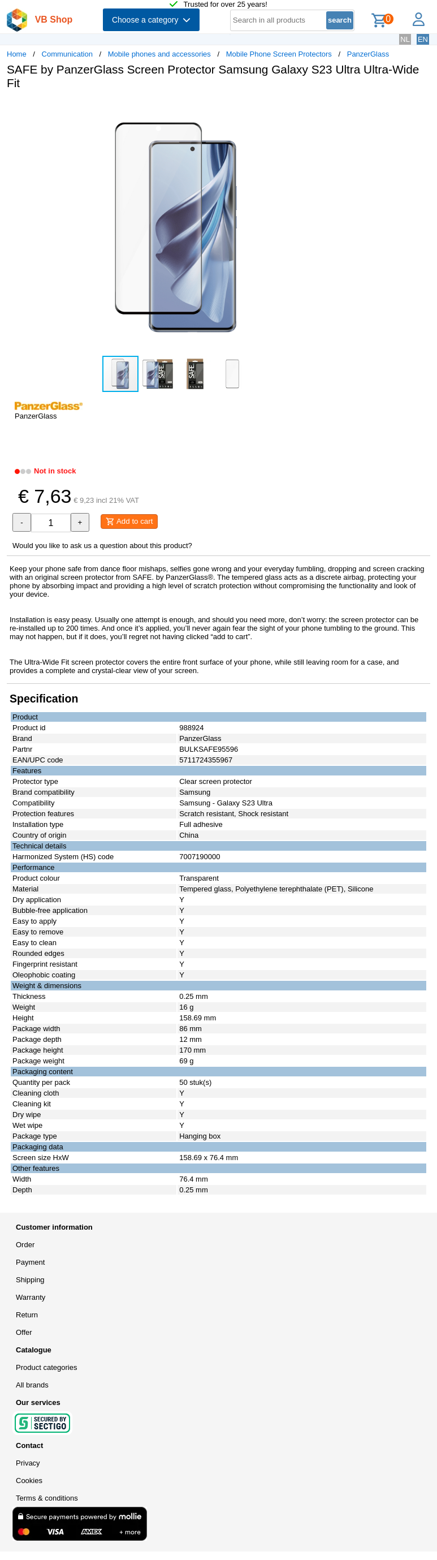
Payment (30, 1262)
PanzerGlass (368, 54)
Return (27, 1315)
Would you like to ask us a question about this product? (102, 545)
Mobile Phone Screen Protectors (279, 54)
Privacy (28, 1463)
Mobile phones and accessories (159, 54)
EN (423, 39)
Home (17, 54)
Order (25, 1244)
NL (405, 39)
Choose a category (151, 19)
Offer (24, 1332)
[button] (336, 110)
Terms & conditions (47, 1498)
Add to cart (129, 521)
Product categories (46, 1367)
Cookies (29, 1480)
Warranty (30, 1297)
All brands (32, 1385)
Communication (67, 54)
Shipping (30, 1279)
